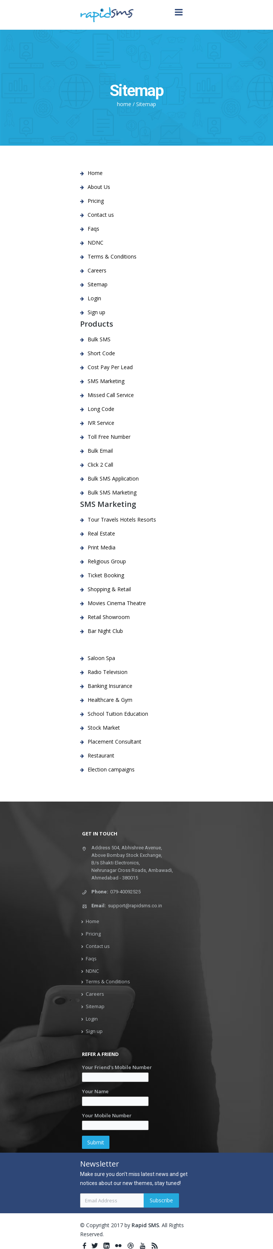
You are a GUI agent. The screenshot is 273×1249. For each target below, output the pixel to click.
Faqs (93, 228)
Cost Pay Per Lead (110, 367)
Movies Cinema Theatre (117, 603)
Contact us (101, 214)
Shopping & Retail (109, 589)
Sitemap (146, 104)
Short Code (101, 353)
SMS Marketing (106, 381)
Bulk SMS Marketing (112, 492)
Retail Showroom (109, 617)
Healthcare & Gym (110, 699)
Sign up (96, 312)
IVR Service (101, 422)
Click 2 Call (100, 464)
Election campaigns (111, 769)
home (124, 104)
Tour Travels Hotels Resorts (122, 519)
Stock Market (104, 727)
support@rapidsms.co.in (135, 905)
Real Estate (101, 533)
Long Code (101, 408)
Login (94, 298)
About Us (99, 186)
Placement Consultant (114, 741)
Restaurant (101, 755)
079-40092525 (125, 892)
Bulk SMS (99, 339)
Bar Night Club (105, 630)
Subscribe (161, 1200)
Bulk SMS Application (113, 478)
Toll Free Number (109, 436)
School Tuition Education (118, 713)
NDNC (95, 242)
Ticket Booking (106, 575)
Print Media (101, 547)
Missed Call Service (111, 395)
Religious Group (107, 561)
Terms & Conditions (112, 256)
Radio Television (107, 671)
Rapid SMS (145, 1225)
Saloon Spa (101, 658)
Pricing (96, 200)
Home (95, 172)
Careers (97, 270)
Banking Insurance (110, 685)
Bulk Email (100, 450)
